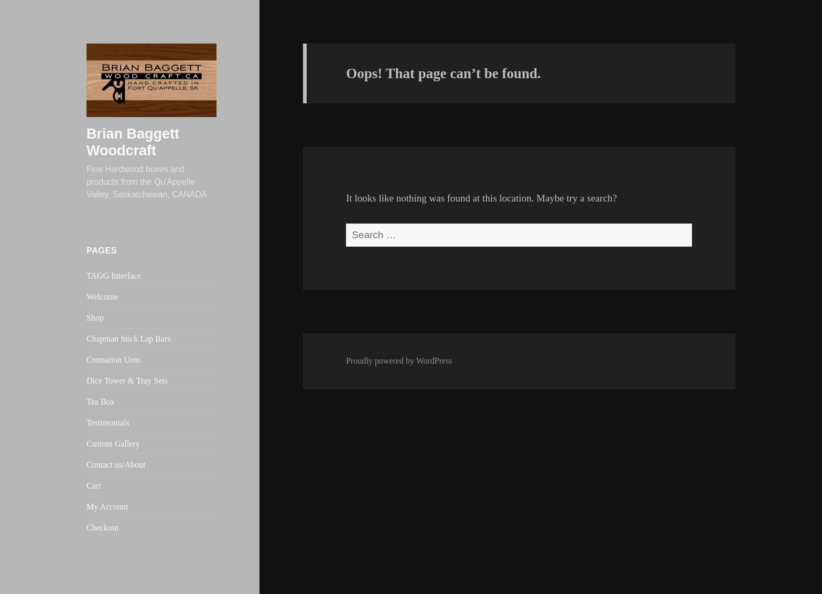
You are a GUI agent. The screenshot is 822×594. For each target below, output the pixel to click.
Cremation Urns (113, 359)
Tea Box (100, 401)
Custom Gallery (113, 443)
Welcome (102, 296)
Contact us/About (115, 464)
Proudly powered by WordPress (399, 360)
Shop (95, 317)
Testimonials (107, 422)
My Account (107, 506)
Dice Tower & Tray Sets (127, 380)
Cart (93, 485)
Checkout (102, 527)
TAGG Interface (113, 275)
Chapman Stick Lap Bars (128, 338)
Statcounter (23, 585)
